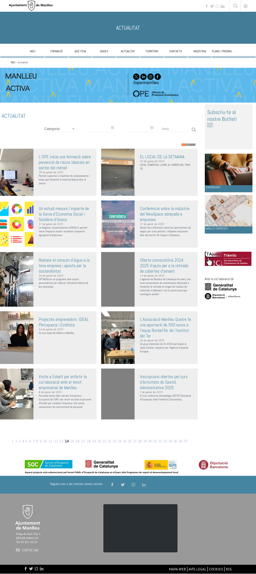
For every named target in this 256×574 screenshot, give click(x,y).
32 (160, 441)
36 (180, 441)
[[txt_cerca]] (235, 6)
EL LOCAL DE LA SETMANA (162, 157)
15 (72, 441)
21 (104, 441)
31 (155, 441)
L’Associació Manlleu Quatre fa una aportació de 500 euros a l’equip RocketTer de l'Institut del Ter (165, 328)
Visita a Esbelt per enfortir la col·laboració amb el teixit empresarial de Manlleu (63, 382)
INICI (13, 62)
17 (83, 441)
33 (165, 441)
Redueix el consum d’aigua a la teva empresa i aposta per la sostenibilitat (64, 265)
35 (175, 441)
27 (135, 441)
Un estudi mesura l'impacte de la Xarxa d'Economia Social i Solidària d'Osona (64, 214)
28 (140, 441)
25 (124, 441)
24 (119, 441)
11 (50, 441)
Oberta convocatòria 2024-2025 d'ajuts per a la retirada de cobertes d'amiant (164, 265)
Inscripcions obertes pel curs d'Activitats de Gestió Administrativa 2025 (164, 382)
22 (109, 441)
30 (150, 441)
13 (61, 441)
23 (114, 441)
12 (56, 441)
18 (88, 441)
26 (129, 441)
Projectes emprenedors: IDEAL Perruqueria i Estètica (64, 322)
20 (99, 441)
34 (170, 441)
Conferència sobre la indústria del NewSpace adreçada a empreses (164, 214)
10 (45, 441)
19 (94, 441)
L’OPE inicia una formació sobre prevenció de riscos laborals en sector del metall (65, 162)
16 (77, 441)
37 (185, 441)
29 (145, 441)
